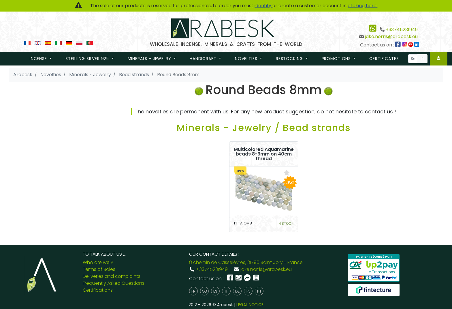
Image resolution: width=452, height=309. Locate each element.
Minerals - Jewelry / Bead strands (264, 127)
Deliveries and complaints (111, 276)
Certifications (98, 290)
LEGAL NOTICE (249, 305)
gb (204, 291)
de (237, 291)
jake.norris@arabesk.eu (391, 36)
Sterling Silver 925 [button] (87, 58)
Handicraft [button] (204, 58)
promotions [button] (337, 58)
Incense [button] (39, 58)
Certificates (384, 58)
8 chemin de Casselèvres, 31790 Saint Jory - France (246, 262)
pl (248, 291)
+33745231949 (402, 29)
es (215, 291)
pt (259, 291)
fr (193, 291)
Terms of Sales (99, 269)
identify (263, 5)
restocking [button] (290, 58)
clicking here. (362, 5)
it (226, 291)
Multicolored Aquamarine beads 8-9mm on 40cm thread (264, 154)
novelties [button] (247, 58)
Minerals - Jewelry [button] (150, 58)
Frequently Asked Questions (113, 283)
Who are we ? (98, 262)
